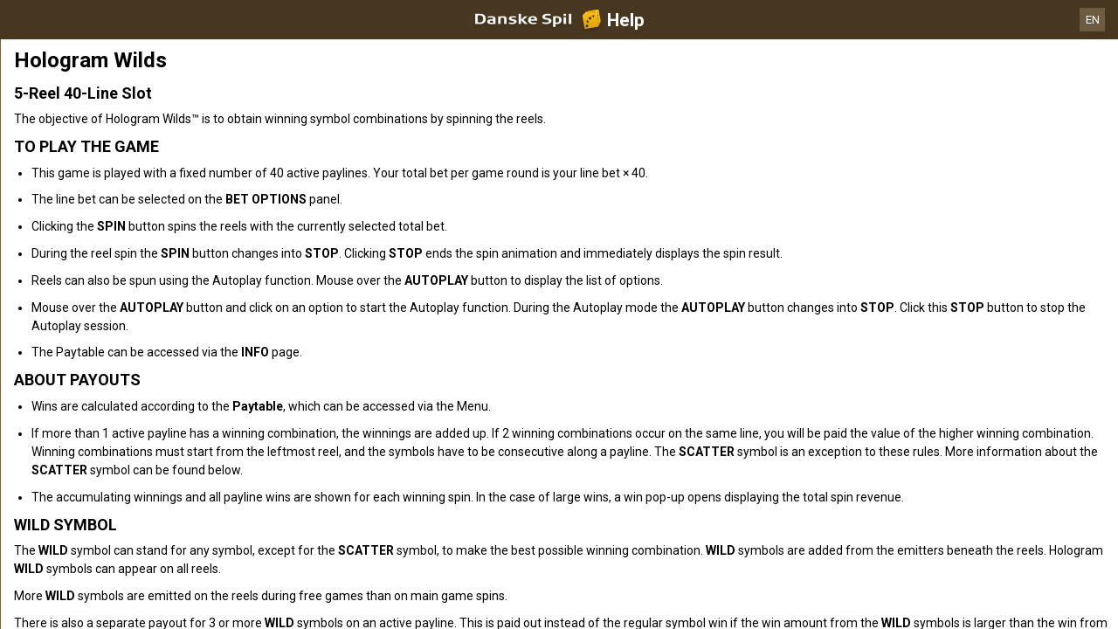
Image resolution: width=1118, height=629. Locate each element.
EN (1093, 19)
